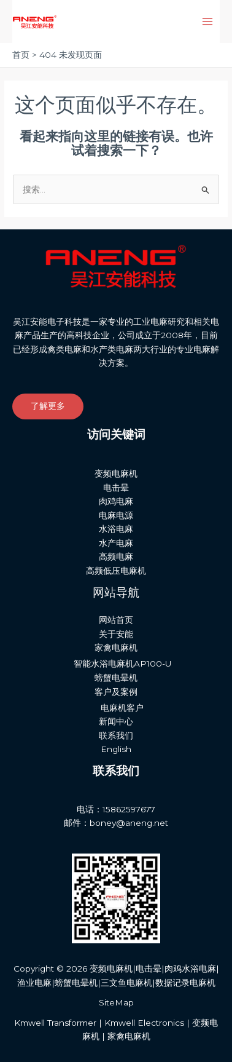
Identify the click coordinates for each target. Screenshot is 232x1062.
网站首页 (116, 620)
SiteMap (116, 1002)
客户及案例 (116, 692)
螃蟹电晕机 (116, 678)
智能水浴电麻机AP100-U (122, 663)
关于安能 (116, 634)
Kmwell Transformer (55, 1023)
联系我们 (116, 735)
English (116, 749)
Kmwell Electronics (144, 1023)
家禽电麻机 (116, 647)
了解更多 (48, 406)
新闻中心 (116, 721)
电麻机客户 (122, 708)
